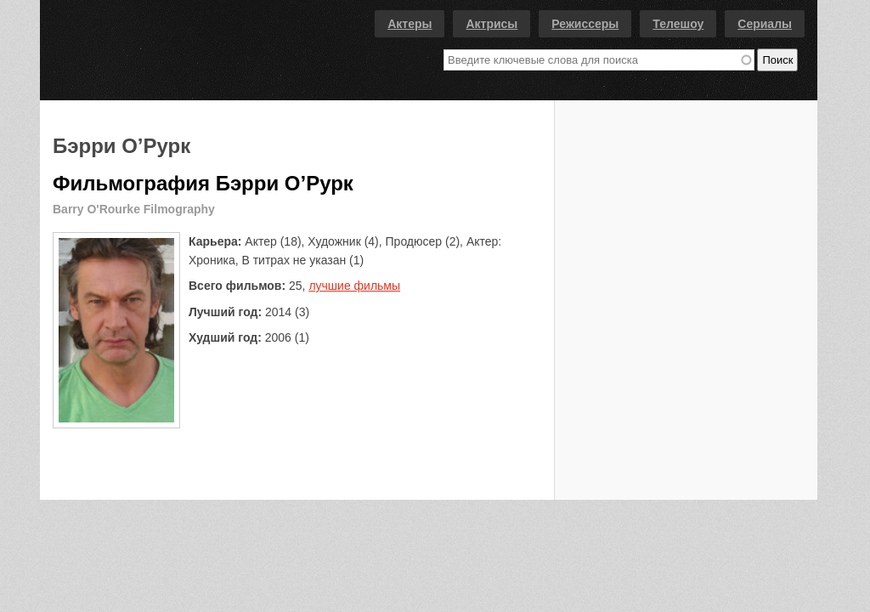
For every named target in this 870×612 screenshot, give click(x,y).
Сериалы (764, 24)
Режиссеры (585, 24)
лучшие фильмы (354, 285)
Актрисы (491, 24)
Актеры (409, 24)
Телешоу (677, 24)
